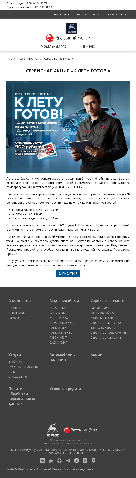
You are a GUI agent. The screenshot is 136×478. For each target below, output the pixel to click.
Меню (89, 46)
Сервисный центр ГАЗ (106, 323)
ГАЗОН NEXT (58, 338)
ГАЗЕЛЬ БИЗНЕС (61, 333)
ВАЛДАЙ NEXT (60, 318)
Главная (11, 58)
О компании (81, 14)
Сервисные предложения (59, 58)
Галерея (14, 318)
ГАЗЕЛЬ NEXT (59, 328)
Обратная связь (61, 14)
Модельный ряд (54, 46)
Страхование (17, 377)
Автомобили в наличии (118, 14)
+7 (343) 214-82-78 (36, 3)
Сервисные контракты (106, 338)
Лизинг (13, 372)
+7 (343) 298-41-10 (41, 7)
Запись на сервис (103, 328)
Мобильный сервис (104, 318)
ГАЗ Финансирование (23, 367)
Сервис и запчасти (30, 58)
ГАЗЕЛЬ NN (57, 313)
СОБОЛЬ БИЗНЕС (61, 323)
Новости (97, 14)
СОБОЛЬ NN (58, 308)
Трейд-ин (15, 362)
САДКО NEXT (58, 342)
